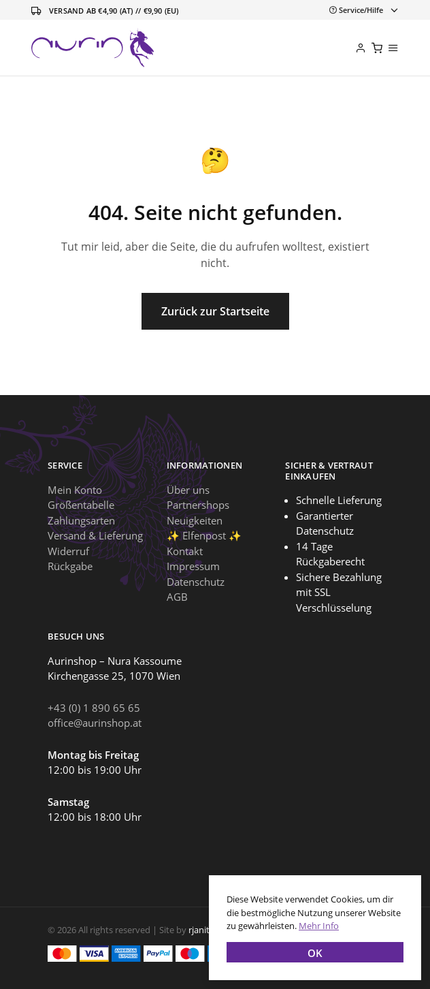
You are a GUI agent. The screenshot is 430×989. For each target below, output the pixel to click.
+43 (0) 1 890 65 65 (94, 708)
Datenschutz (196, 581)
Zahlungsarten (81, 520)
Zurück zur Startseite (215, 311)
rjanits (201, 930)
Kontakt (185, 551)
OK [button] (315, 953)
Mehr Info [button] (319, 926)
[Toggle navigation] (361, 10)
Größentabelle (81, 505)
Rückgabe (70, 566)
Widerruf (68, 551)
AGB (177, 596)
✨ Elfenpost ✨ (204, 535)
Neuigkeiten (194, 520)
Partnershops (198, 505)
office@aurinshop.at (95, 722)
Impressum (193, 566)
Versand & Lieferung (95, 535)
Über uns (188, 490)
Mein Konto (75, 490)
